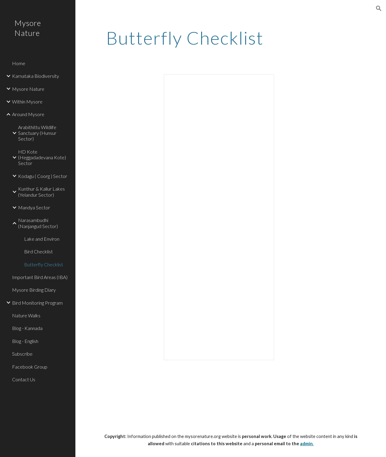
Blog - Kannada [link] (27, 328)
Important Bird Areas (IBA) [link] (40, 277)
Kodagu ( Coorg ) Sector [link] (42, 176)
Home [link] (18, 63)
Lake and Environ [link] (41, 239)
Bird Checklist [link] (38, 251)
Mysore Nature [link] (28, 89)
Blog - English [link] (25, 341)
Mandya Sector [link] (34, 207)
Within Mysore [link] (27, 101)
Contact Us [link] (23, 379)
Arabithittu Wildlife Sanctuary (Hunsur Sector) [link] (37, 133)
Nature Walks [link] (26, 315)
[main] (185, 37)
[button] (379, 8)
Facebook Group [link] (29, 367)
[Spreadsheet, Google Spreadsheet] (219, 217)
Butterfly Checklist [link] (43, 264)
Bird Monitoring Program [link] (37, 303)
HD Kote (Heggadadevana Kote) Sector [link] (42, 157)
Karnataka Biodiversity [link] (35, 76)
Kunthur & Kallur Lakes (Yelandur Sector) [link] (41, 191)
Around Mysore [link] (28, 114)
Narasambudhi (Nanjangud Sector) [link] (38, 223)
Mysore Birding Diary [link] (34, 290)
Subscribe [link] (22, 354)
